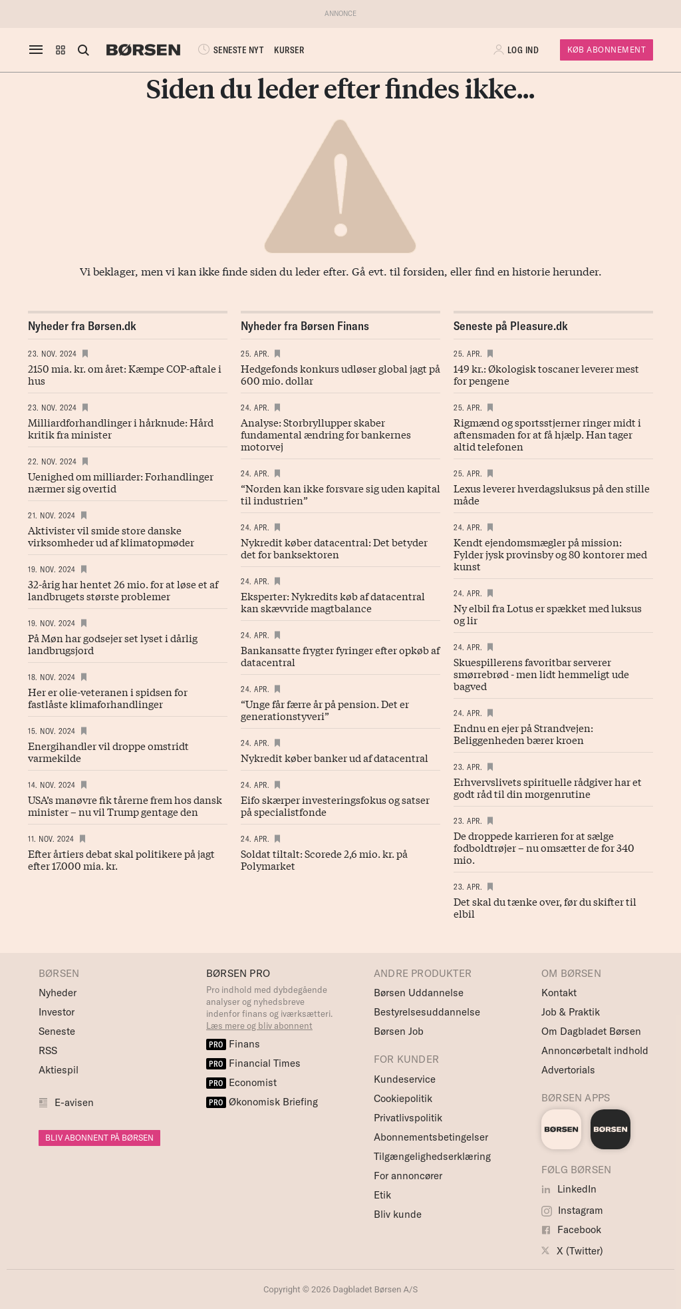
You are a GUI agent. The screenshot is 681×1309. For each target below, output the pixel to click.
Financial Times (253, 1063)
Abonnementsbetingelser (431, 1137)
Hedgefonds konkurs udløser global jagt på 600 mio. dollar (340, 374)
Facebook (571, 1229)
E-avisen (74, 1102)
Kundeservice (405, 1079)
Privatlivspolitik (408, 1117)
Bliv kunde (398, 1214)
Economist (241, 1082)
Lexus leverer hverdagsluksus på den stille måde (552, 493)
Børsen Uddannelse (419, 992)
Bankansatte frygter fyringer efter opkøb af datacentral (340, 655)
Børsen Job (399, 1031)
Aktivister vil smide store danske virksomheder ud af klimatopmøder (111, 535)
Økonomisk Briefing (262, 1101)
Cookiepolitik (403, 1098)
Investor (56, 1012)
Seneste (57, 1031)
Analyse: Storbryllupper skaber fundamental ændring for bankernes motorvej (326, 434)
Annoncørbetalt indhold (594, 1050)
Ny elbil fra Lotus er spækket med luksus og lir (548, 613)
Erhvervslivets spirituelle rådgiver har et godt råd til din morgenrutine (548, 787)
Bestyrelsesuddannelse (427, 1012)
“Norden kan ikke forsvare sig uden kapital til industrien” (340, 493)
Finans (233, 1043)
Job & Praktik (570, 1012)
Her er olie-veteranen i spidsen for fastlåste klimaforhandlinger (108, 697)
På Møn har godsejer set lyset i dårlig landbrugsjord (113, 643)
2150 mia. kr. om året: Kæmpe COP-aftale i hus (124, 374)
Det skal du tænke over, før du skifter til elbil (545, 907)
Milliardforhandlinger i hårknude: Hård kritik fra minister (120, 428)
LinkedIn (569, 1189)
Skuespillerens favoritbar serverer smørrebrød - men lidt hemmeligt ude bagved (541, 673)
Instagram (572, 1210)
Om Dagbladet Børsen (591, 1031)
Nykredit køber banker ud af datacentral (334, 757)
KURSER (289, 50)
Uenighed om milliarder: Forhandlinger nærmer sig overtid (120, 481)
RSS (48, 1050)
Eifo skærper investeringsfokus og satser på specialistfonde (335, 805)
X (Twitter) (572, 1250)
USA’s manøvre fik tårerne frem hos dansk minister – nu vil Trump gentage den (125, 805)
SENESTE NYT (229, 50)
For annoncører (408, 1175)
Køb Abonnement (606, 50)
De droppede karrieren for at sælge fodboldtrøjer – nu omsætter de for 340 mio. (544, 847)
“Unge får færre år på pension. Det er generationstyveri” (325, 709)
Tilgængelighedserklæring (432, 1156)
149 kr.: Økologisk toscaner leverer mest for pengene (546, 374)
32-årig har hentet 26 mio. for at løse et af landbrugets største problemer (123, 589)
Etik (382, 1195)
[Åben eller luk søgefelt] (83, 50)
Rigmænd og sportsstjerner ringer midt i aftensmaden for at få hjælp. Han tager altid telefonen (547, 434)
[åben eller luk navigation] (38, 50)
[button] (61, 50)
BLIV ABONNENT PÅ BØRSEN (99, 1138)
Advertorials (568, 1069)
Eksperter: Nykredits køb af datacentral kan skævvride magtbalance (333, 601)
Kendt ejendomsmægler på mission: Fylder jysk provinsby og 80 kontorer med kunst (550, 553)
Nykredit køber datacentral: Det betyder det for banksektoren (334, 547)
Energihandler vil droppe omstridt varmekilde (108, 751)
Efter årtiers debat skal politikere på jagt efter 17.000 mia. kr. (121, 859)
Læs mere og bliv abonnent (259, 1025)
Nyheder (57, 992)
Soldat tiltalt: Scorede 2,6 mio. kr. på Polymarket (324, 859)
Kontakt (559, 992)
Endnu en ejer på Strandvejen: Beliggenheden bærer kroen (523, 733)
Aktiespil (58, 1069)
